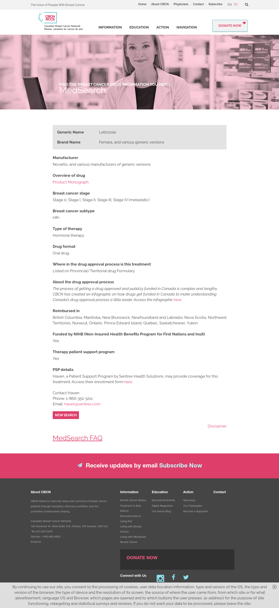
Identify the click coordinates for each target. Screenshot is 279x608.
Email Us (36, 542)
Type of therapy (67, 228)
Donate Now (230, 26)
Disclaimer (217, 426)
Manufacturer (65, 157)
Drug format (64, 246)
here (128, 381)
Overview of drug (69, 175)
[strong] (110, 27)
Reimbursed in (66, 310)
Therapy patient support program (84, 351)
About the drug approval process (83, 282)
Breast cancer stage (71, 193)
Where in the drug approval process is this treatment (102, 264)
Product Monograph (71, 182)
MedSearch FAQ (77, 438)
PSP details (63, 369)
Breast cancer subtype (74, 211)
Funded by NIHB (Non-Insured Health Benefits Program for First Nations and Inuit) (129, 334)
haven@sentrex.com (82, 404)
